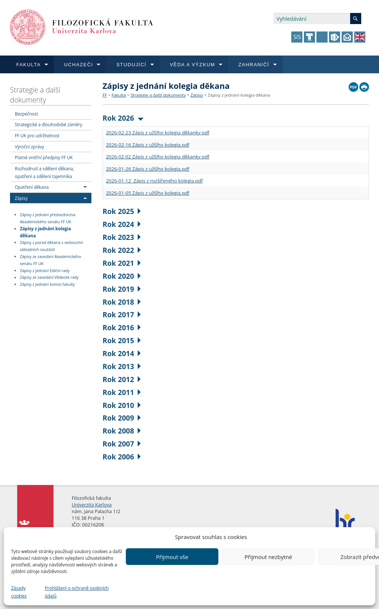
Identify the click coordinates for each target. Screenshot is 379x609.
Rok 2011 (122, 392)
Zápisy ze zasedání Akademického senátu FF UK (50, 260)
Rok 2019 (122, 289)
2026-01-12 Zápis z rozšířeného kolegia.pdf (154, 180)
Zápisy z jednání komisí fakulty (47, 284)
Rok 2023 (122, 237)
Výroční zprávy (29, 147)
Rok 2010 (122, 405)
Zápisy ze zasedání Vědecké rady (49, 277)
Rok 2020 (122, 276)
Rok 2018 (122, 302)
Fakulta (118, 95)
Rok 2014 (122, 353)
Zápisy (21, 198)
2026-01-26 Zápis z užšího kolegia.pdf (147, 168)
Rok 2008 (122, 431)
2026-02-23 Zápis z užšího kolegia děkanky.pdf (157, 132)
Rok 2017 (122, 314)
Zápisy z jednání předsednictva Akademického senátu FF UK (48, 218)
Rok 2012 (122, 379)
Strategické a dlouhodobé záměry (48, 124)
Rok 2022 (122, 250)
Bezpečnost (26, 114)
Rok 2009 (122, 418)
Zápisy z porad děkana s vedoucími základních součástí (51, 246)
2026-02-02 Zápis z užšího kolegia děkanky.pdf (157, 156)
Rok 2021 (122, 263)
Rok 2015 (122, 340)
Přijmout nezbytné (268, 557)
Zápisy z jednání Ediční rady (45, 270)
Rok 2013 (122, 366)
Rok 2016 (122, 327)
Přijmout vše (172, 557)
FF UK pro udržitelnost (37, 135)
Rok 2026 (123, 118)
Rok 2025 (122, 211)
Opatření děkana (31, 187)
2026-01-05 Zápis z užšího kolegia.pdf (147, 193)
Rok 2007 (122, 444)
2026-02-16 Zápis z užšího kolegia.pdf (147, 144)
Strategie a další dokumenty (35, 95)
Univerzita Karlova (92, 504)
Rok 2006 (122, 457)
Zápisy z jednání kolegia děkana (45, 231)
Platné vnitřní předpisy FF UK (44, 157)
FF (105, 95)
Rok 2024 (122, 224)
